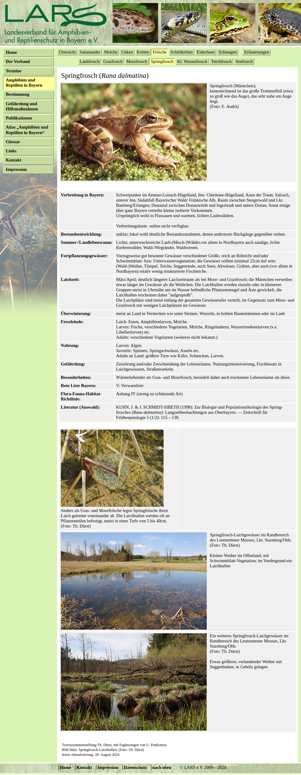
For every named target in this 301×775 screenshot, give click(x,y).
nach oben (161, 767)
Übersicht (67, 52)
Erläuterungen (256, 52)
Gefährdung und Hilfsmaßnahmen (22, 106)
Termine (13, 70)
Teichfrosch (221, 61)
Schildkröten (182, 52)
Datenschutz (135, 767)
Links (11, 150)
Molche (110, 52)
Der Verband (18, 61)
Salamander (90, 52)
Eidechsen (206, 52)
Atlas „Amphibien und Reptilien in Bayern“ (27, 130)
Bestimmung (17, 94)
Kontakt (13, 159)
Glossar (13, 141)
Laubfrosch (90, 61)
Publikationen (19, 118)
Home (11, 52)
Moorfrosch (136, 61)
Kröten (143, 52)
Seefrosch (244, 61)
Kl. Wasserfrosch (192, 61)
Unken (127, 52)
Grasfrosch (113, 61)
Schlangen (227, 52)
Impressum (16, 169)
